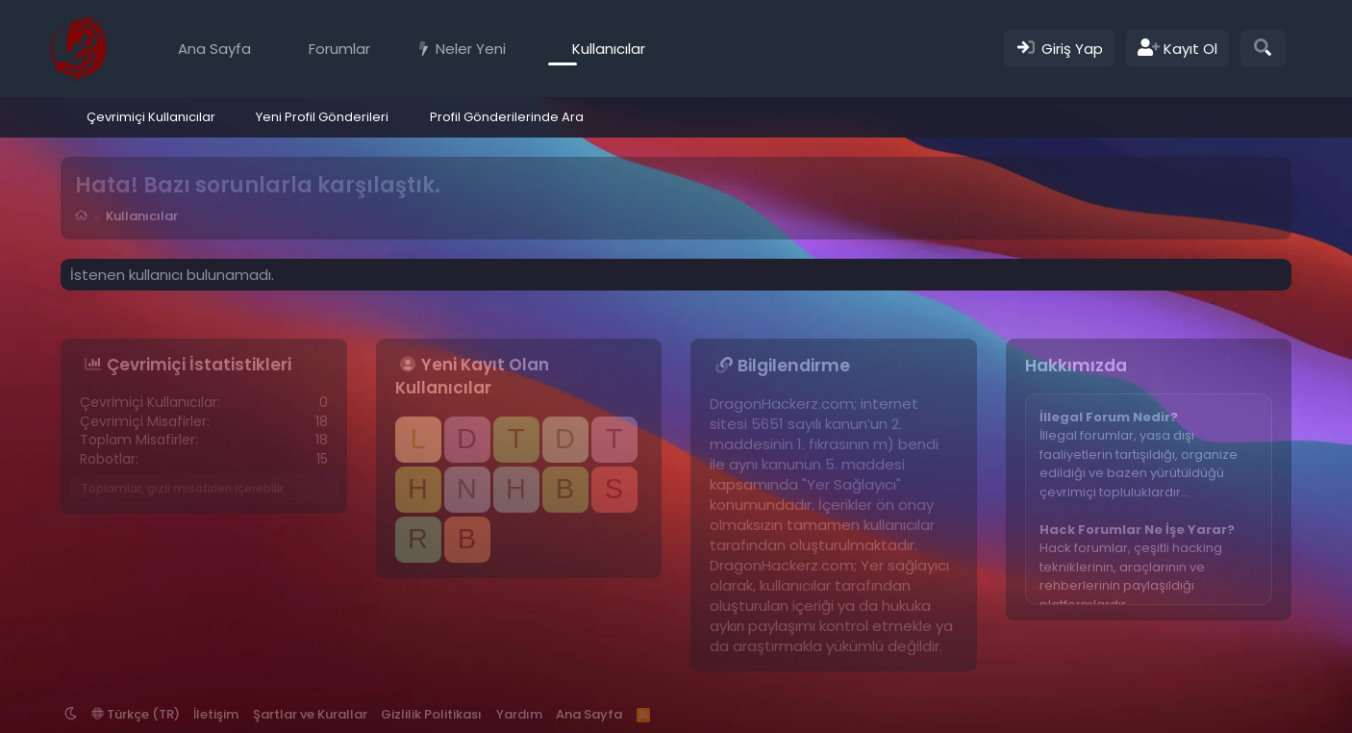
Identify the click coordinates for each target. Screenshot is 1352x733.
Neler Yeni (471, 48)
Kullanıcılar (608, 48)
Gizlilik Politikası (431, 714)
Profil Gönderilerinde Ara (507, 117)
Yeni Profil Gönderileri (322, 117)
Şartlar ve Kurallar (310, 714)
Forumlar (339, 48)
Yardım (519, 714)
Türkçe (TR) (135, 714)
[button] (384, 48)
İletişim (215, 714)
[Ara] (1263, 48)
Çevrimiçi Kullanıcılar (151, 117)
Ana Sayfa (214, 48)
